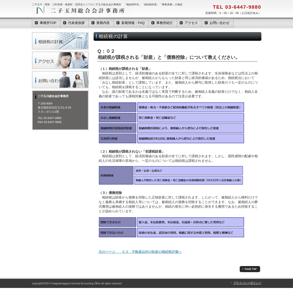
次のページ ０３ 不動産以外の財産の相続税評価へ (140, 252)
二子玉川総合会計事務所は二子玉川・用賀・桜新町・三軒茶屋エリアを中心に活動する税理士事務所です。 (83, 10)
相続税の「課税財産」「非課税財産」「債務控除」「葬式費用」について (250, 269)
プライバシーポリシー (247, 282)
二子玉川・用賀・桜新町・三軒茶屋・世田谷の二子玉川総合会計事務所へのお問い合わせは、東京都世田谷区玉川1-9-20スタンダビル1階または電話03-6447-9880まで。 (60, 79)
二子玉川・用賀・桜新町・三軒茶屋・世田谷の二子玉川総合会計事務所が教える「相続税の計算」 (60, 41)
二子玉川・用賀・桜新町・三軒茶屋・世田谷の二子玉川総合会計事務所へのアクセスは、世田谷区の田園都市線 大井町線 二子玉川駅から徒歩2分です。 (60, 60)
